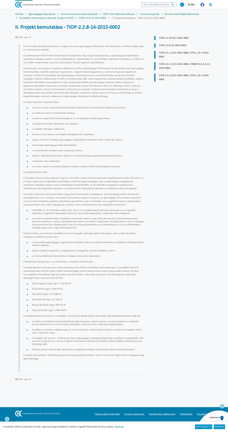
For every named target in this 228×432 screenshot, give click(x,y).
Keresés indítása (172, 4)
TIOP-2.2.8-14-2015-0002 (92, 18)
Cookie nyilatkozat (134, 414)
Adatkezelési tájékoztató (162, 414)
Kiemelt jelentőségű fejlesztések (181, 14)
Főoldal (19, 14)
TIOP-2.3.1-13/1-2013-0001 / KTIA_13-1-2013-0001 (184, 54)
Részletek (119, 427)
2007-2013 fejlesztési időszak (119, 14)
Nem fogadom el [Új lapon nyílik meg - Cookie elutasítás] (204, 427)
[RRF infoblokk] (7, 419)
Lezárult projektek (149, 14)
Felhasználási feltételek (107, 414)
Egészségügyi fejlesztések (41, 14)
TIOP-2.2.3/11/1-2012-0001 (174, 38)
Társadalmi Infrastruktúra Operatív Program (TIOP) (46, 18)
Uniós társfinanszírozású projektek (79, 14)
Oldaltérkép (186, 414)
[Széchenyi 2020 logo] (222, 406)
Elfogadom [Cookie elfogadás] (219, 427)
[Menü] (210, 4)
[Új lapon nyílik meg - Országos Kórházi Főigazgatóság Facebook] (202, 4)
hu (192, 4)
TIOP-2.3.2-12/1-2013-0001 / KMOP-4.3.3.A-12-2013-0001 (185, 66)
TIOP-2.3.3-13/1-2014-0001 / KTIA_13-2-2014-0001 (184, 77)
